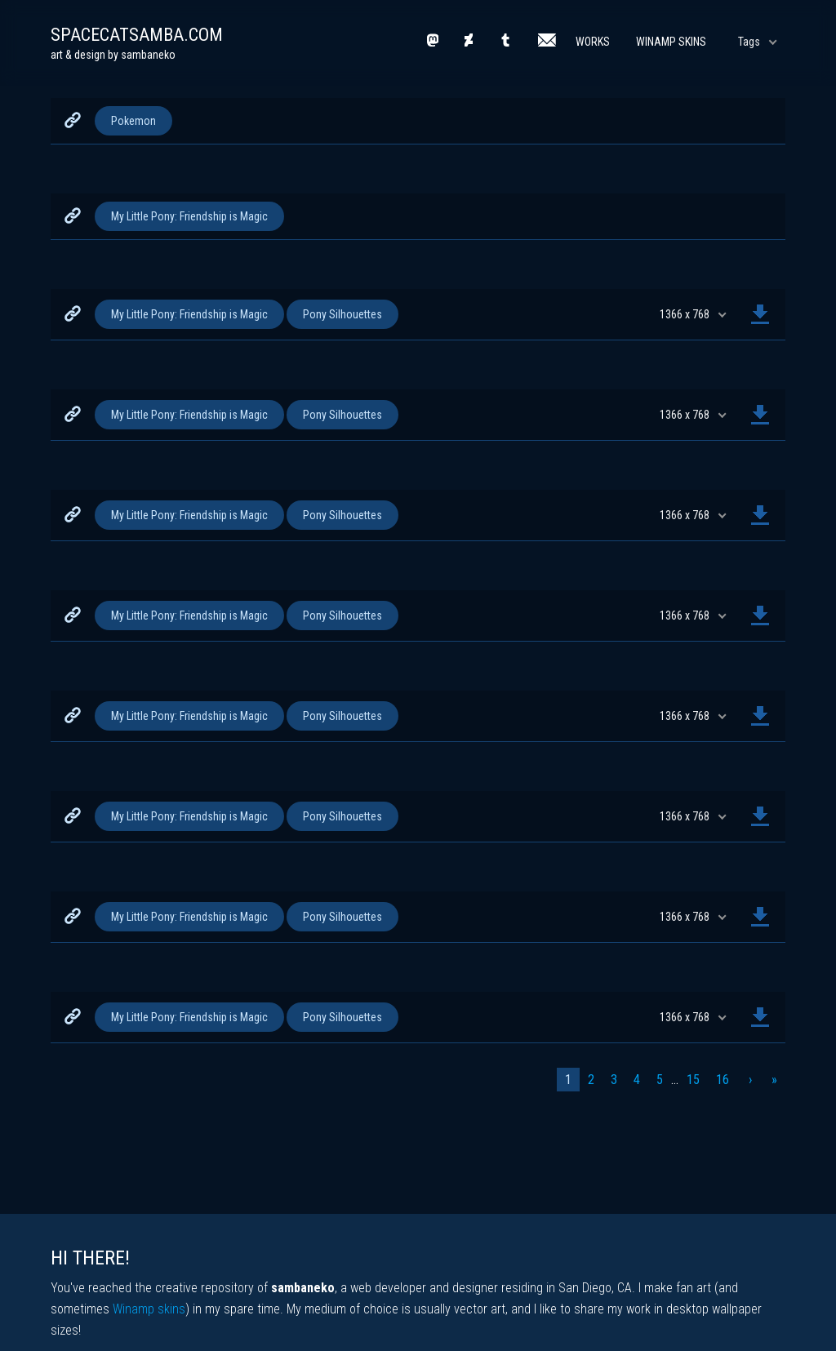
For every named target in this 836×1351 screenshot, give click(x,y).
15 (693, 1079)
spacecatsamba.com (137, 34)
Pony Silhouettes (342, 314)
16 (722, 1079)
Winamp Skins (671, 41)
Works (593, 41)
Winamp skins (149, 1309)
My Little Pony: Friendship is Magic (189, 216)
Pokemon (133, 120)
